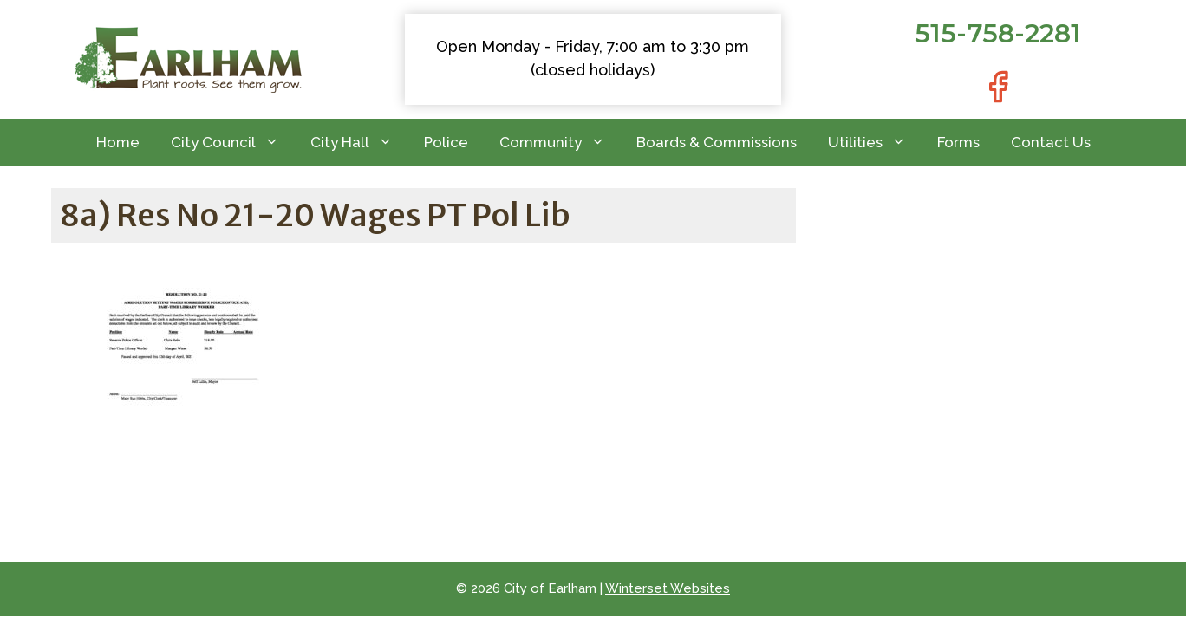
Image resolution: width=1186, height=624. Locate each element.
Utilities (875, 142)
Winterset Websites (667, 588)
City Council (233, 142)
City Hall (359, 142)
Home (118, 142)
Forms (958, 142)
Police (446, 142)
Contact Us (1051, 142)
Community (560, 142)
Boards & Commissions (716, 142)
